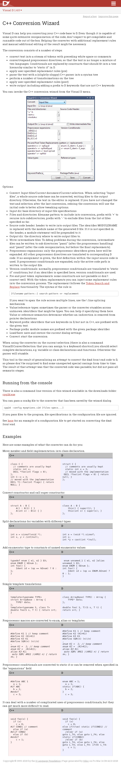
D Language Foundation (48, 760)
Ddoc (86, 760)
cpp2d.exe (9, 394)
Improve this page (108, 16)
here (11, 420)
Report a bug (90, 16)
